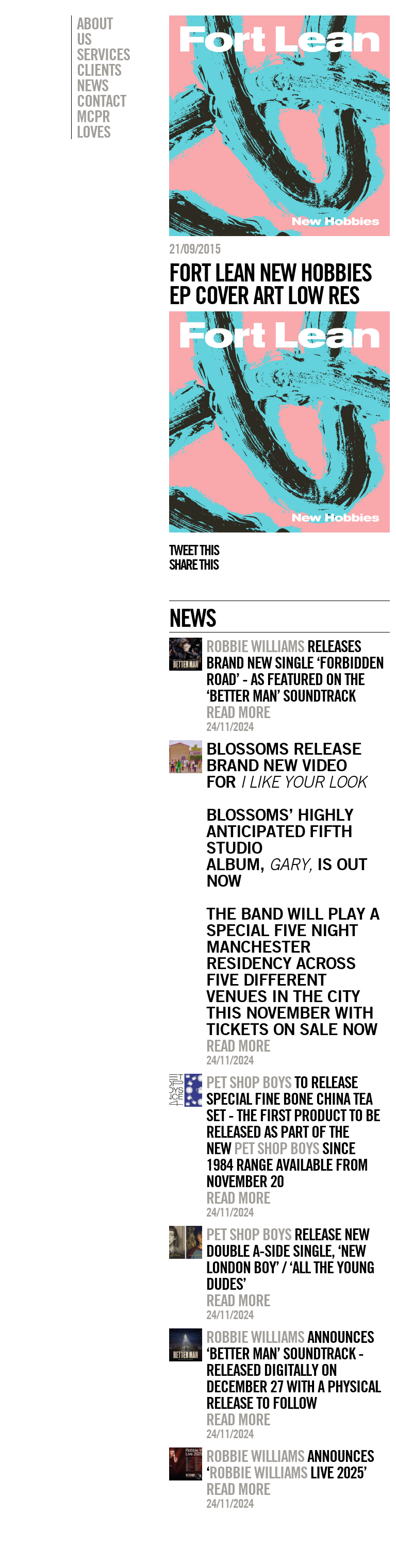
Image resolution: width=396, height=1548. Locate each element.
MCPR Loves (93, 108)
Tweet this (194, 550)
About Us (103, 23)
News (92, 69)
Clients (99, 54)
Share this (193, 564)
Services (103, 38)
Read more (238, 712)
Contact (101, 85)
